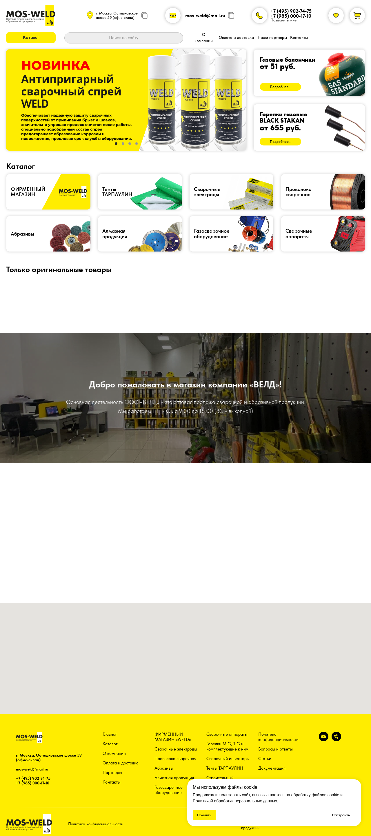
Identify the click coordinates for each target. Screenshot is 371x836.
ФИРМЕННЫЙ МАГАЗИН (28, 192)
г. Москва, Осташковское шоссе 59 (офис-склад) (117, 15)
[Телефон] (336, 739)
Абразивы (22, 234)
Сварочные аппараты (227, 734)
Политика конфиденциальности (278, 737)
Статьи (264, 758)
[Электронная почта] (323, 739)
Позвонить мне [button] (283, 20)
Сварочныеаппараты (298, 233)
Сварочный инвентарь (227, 758)
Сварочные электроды (207, 192)
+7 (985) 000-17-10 (290, 16)
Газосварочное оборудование (168, 790)
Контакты (112, 782)
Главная (110, 734)
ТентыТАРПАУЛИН (117, 192)
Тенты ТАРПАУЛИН (224, 768)
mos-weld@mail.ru (205, 15)
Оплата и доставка (121, 763)
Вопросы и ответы (275, 749)
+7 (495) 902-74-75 (291, 11)
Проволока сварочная (175, 758)
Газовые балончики (287, 59)
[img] (309, 73)
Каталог (110, 743)
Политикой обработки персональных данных (235, 801)
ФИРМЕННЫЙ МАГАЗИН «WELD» (172, 737)
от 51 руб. (277, 66)
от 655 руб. (280, 127)
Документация (271, 768)
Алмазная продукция (114, 233)
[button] (31, 37)
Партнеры (112, 772)
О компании (114, 753)
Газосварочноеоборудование (212, 233)
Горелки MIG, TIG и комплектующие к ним (227, 746)
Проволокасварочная (298, 192)
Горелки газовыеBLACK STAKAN (283, 117)
